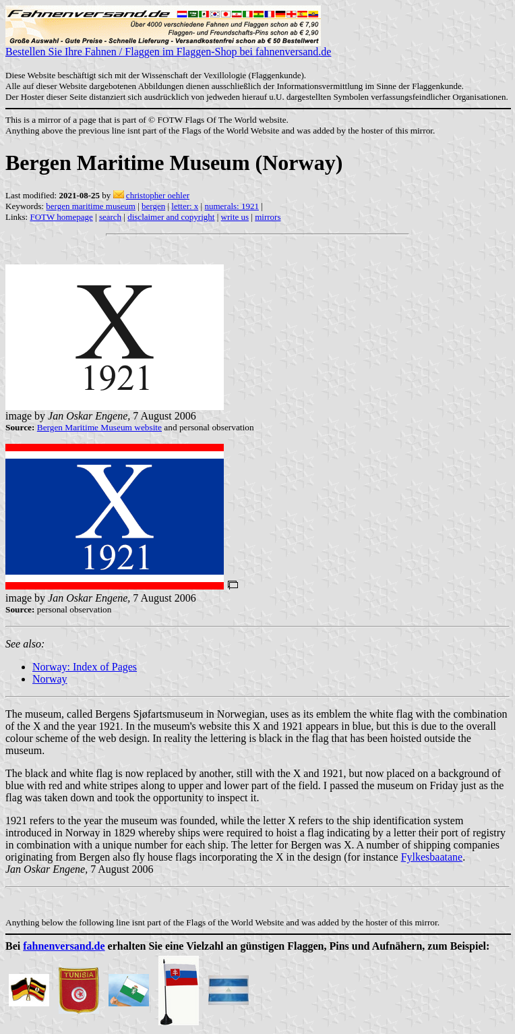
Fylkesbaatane (432, 857)
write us (235, 217)
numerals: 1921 (231, 206)
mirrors (267, 217)
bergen (153, 206)
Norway (49, 679)
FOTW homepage (61, 217)
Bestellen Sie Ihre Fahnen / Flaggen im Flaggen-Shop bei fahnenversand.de (168, 46)
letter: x (184, 206)
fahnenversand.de (63, 946)
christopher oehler (157, 195)
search (110, 217)
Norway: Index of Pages (84, 666)
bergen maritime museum (90, 206)
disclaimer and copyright (170, 217)
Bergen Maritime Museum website (99, 427)
